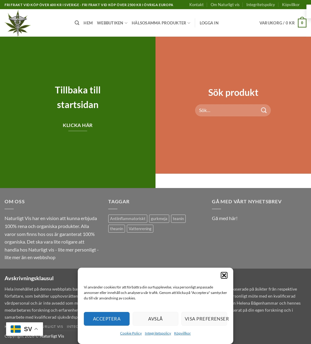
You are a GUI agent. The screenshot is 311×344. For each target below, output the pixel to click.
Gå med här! (225, 218)
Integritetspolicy (158, 333)
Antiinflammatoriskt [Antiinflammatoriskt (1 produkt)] (127, 218)
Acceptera (106, 318)
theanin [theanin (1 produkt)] (116, 228)
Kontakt (196, 4)
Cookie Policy (131, 333)
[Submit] (264, 110)
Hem (88, 22)
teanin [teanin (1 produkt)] (178, 218)
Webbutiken (112, 23)
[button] (224, 275)
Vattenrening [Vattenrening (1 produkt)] (140, 228)
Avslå (155, 318)
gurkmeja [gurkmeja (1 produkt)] (159, 218)
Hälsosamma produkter (161, 23)
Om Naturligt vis (225, 4)
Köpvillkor (182, 333)
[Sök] (77, 23)
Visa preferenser (206, 318)
